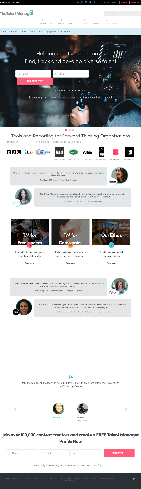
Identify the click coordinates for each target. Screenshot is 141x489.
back (15, 409)
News (51, 478)
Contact (60, 478)
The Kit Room (5, 2)
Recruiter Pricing (69, 481)
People (61, 23)
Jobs (52, 23)
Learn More (72, 115)
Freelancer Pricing (106, 478)
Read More (29, 263)
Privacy (85, 478)
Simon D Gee (82, 419)
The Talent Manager (16, 13)
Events (85, 23)
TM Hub (43, 23)
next (126, 409)
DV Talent (17, 2)
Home (27, 478)
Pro (115, 23)
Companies (73, 23)
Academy (96, 23)
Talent (36, 478)
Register (135, 2)
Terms (76, 478)
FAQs (94, 478)
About (106, 23)
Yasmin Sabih (58, 418)
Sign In (124, 2)
